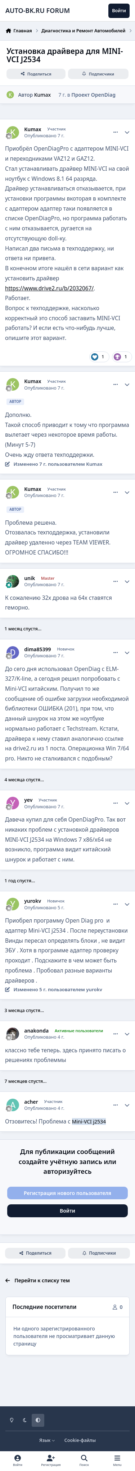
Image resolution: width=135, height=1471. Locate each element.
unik (29, 578)
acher (31, 1102)
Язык (47, 1440)
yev (28, 800)
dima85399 (37, 649)
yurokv (32, 901)
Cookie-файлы (80, 1440)
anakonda (36, 1031)
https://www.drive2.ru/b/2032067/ (49, 288)
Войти (67, 1210)
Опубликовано (44, 136)
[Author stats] (127, 132)
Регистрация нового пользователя (67, 1193)
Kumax (42, 94)
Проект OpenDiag (93, 94)
